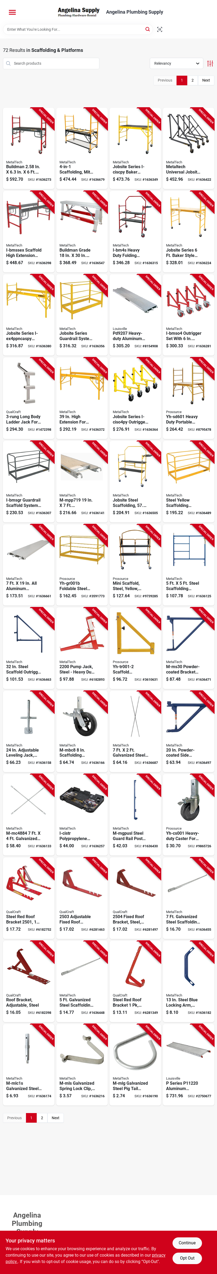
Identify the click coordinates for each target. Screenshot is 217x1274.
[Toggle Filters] (210, 63)
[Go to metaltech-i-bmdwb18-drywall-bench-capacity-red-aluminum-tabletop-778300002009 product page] (82, 231)
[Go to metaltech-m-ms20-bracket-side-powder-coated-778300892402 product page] (188, 731)
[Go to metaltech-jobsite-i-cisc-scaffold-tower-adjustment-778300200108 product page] (188, 231)
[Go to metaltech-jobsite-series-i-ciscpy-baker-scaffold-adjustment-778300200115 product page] (135, 148)
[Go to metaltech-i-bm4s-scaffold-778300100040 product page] (135, 231)
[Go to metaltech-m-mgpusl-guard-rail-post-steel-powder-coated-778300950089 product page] (135, 815)
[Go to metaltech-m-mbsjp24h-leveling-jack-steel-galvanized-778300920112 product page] (28, 731)
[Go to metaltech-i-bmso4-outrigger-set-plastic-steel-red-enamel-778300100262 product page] (188, 315)
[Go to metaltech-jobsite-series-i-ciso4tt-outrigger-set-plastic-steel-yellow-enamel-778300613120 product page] (188, 148)
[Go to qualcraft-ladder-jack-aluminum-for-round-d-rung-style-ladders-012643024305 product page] (28, 398)
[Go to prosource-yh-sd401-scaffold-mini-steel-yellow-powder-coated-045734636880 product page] (135, 565)
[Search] (148, 29)
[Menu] (12, 12)
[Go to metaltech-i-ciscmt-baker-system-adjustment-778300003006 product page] (82, 148)
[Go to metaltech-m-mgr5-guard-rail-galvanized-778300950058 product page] (82, 981)
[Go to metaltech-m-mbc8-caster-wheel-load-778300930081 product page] (82, 731)
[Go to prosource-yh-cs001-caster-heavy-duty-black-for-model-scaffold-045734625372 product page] (188, 815)
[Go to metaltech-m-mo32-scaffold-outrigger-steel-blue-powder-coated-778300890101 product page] (28, 648)
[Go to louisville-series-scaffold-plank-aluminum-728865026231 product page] (188, 1065)
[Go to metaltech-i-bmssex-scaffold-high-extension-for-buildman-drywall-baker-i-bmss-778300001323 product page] (28, 231)
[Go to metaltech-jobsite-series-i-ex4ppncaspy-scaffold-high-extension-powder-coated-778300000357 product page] (28, 315)
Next (206, 80)
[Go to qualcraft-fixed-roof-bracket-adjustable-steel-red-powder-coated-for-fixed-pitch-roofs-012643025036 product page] (82, 898)
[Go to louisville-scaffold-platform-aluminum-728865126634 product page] (135, 315)
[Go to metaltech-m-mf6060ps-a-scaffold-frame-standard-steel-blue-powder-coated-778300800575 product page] (188, 565)
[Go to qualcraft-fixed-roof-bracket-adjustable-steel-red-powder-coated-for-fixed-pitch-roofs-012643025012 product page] (28, 898)
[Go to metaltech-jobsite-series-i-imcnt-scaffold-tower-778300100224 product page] (135, 481)
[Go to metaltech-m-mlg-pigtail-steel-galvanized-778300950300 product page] (135, 1065)
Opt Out (187, 1258)
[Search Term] (78, 29)
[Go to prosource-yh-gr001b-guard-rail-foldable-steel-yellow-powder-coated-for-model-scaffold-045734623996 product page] (82, 565)
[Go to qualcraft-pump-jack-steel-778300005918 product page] (82, 648)
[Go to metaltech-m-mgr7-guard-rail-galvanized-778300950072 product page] (188, 898)
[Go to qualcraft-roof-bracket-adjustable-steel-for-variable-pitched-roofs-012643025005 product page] (28, 981)
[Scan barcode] (159, 29)
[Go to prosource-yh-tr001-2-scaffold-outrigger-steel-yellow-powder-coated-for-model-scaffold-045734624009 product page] (135, 648)
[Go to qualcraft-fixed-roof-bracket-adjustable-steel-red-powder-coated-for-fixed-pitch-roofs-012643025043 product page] (135, 898)
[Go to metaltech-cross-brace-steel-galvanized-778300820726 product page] (135, 731)
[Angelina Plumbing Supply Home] (78, 12)
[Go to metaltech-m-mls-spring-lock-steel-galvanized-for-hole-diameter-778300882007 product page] (82, 1065)
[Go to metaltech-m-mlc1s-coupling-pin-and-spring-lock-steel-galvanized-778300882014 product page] (28, 1065)
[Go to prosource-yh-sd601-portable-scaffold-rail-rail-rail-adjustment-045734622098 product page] (188, 398)
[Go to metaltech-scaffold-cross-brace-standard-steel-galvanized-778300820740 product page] (28, 815)
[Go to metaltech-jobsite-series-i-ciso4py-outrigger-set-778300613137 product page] (135, 398)
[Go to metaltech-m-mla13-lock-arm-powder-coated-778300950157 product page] (188, 981)
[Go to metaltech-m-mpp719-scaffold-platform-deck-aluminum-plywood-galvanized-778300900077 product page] (82, 481)
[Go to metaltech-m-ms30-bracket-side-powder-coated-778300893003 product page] (188, 648)
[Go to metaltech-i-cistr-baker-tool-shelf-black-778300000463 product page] (82, 815)
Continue (187, 1242)
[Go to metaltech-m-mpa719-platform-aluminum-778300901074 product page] (28, 565)
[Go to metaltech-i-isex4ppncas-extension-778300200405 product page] (82, 398)
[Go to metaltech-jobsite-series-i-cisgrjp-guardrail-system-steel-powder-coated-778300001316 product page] (188, 481)
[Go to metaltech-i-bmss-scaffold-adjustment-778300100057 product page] (28, 148)
